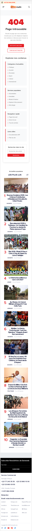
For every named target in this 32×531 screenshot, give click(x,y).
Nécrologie (12, 105)
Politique (11, 67)
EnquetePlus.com (26, 502)
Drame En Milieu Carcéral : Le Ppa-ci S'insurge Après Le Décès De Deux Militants (18, 387)
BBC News (24, 509)
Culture (11, 79)
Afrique (10, 308)
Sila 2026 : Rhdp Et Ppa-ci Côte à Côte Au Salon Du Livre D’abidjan (17, 253)
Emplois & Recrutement (15, 102)
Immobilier (12, 96)
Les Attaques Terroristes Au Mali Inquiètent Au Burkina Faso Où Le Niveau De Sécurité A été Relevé (18, 414)
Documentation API (14, 135)
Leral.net (3, 502)
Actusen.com (4, 516)
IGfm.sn (3, 509)
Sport (10, 76)
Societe (9, 203)
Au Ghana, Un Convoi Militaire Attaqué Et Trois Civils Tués (18, 304)
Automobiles (12, 93)
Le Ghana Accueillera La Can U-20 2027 (18, 279)
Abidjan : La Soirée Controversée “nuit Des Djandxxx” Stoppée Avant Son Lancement (17, 331)
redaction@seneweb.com (15, 499)
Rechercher (16, 155)
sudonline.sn (14, 513)
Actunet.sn (4, 520)
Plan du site (12, 137)
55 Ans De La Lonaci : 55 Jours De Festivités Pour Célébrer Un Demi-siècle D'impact (18, 359)
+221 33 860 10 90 (22, 482)
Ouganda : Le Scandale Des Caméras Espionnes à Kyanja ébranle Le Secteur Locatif (18, 442)
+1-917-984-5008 (7, 491)
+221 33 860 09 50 (8, 485)
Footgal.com (4, 513)
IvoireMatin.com (26, 505)
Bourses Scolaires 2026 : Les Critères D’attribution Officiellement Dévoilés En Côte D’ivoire (17, 198)
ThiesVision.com (15, 505)
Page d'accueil (13, 117)
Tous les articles (13, 123)
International (12, 82)
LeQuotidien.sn (14, 516)
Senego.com (14, 502)
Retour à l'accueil (16, 45)
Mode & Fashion (13, 99)
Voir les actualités (16, 50)
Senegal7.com (14, 509)
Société (11, 70)
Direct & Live (12, 120)
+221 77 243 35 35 (8, 482)
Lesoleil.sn (4, 505)
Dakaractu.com (14, 520)
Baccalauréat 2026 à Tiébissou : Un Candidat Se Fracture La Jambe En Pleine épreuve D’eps (17, 226)
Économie (12, 73)
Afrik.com (24, 513)
